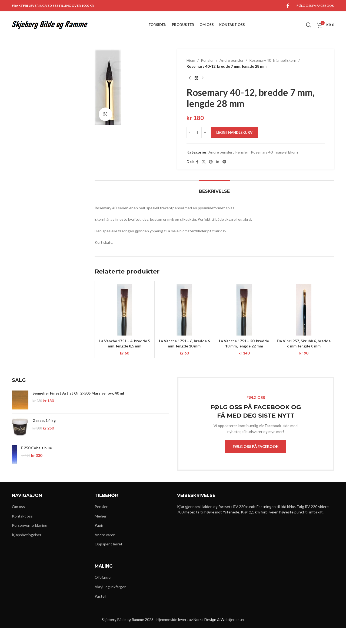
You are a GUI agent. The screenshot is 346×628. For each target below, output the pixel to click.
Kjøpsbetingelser (26, 534)
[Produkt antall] (197, 132)
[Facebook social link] (288, 6)
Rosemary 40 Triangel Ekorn (272, 60)
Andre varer (105, 534)
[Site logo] (50, 24)
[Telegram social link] (224, 161)
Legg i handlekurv (234, 132)
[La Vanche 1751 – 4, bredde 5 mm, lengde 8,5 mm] (125, 310)
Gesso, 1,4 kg (44, 420)
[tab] (214, 188)
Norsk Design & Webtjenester (219, 619)
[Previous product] (190, 78)
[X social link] (203, 161)
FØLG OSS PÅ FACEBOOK (256, 446)
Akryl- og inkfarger (110, 586)
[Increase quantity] (204, 132)
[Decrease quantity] (190, 132)
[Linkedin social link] (217, 161)
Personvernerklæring (29, 525)
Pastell (100, 596)
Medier (101, 516)
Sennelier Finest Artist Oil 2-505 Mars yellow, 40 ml (78, 393)
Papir (99, 525)
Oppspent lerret (108, 544)
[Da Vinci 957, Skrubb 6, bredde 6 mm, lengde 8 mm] (304, 310)
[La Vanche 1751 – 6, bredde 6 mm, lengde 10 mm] (184, 310)
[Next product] (202, 78)
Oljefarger (103, 577)
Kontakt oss (22, 516)
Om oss (18, 506)
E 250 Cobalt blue (36, 447)
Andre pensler (231, 60)
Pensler (207, 60)
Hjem (191, 60)
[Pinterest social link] (210, 161)
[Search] (308, 24)
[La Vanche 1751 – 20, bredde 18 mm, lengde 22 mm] (244, 310)
